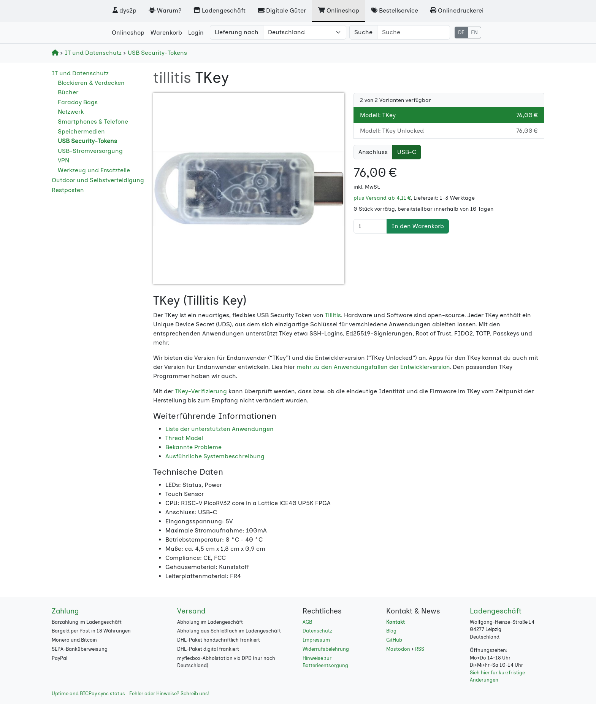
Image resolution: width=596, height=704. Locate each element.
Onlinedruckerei (456, 10)
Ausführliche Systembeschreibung (215, 456)
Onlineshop (338, 10)
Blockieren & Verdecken (91, 82)
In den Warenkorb (418, 226)
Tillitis (333, 315)
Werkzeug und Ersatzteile (94, 170)
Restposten (68, 190)
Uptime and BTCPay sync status (88, 693)
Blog (391, 631)
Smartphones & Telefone (93, 121)
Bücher (68, 92)
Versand (191, 611)
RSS (419, 649)
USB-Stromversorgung (90, 150)
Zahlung (65, 611)
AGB (307, 622)
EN (474, 32)
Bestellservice (394, 10)
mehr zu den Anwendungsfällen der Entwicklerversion (373, 366)
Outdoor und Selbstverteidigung (98, 180)
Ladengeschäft (219, 10)
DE (461, 32)
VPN (63, 160)
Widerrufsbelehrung (326, 649)
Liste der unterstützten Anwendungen (219, 428)
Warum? (165, 10)
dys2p (124, 10)
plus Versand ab (382, 198)
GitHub (394, 640)
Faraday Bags (78, 102)
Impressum (316, 640)
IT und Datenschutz (91, 52)
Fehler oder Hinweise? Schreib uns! (169, 693)
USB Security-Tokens (155, 52)
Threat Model (184, 438)
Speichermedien (81, 131)
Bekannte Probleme (193, 447)
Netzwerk (71, 111)
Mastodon (398, 649)
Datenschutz (317, 631)
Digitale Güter (282, 10)
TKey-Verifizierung (201, 391)
